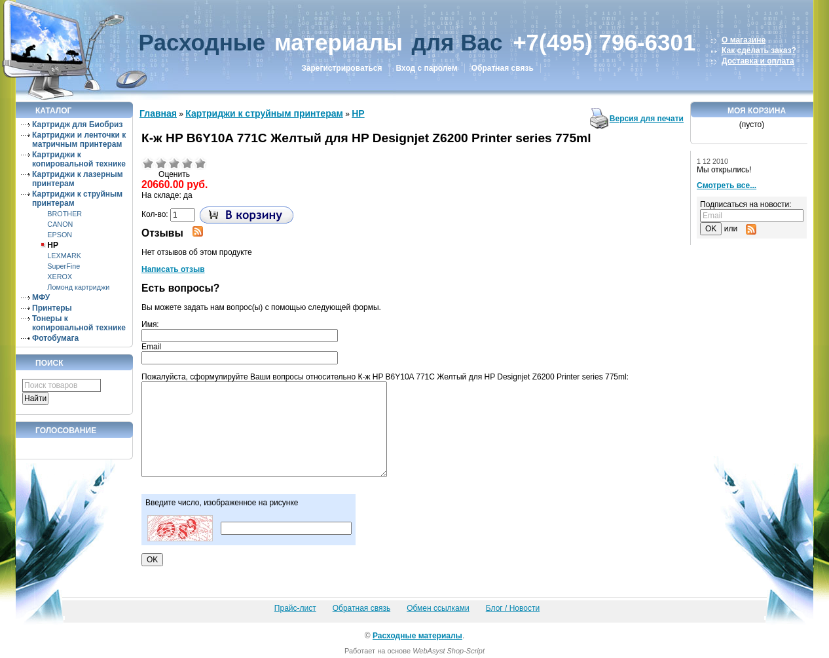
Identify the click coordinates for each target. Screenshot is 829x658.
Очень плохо (148, 163)
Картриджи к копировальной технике (79, 159)
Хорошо (187, 163)
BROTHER (64, 214)
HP (52, 245)
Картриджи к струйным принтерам (264, 113)
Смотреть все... (726, 185)
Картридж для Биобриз (77, 124)
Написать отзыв (173, 269)
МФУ (41, 297)
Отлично (200, 163)
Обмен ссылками (438, 608)
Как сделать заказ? (759, 50)
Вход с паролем (427, 68)
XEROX (59, 277)
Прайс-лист (295, 608)
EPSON (59, 235)
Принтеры (52, 308)
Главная (158, 113)
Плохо (161, 163)
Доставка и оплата (758, 61)
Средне (174, 163)
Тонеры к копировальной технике (79, 323)
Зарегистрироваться (341, 68)
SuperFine (63, 266)
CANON (60, 224)
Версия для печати (647, 118)
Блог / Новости (513, 608)
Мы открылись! (724, 169)
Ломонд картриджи (78, 287)
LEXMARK (64, 256)
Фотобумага (55, 338)
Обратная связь (502, 68)
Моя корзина (757, 110)
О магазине (743, 40)
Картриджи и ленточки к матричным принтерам (79, 139)
